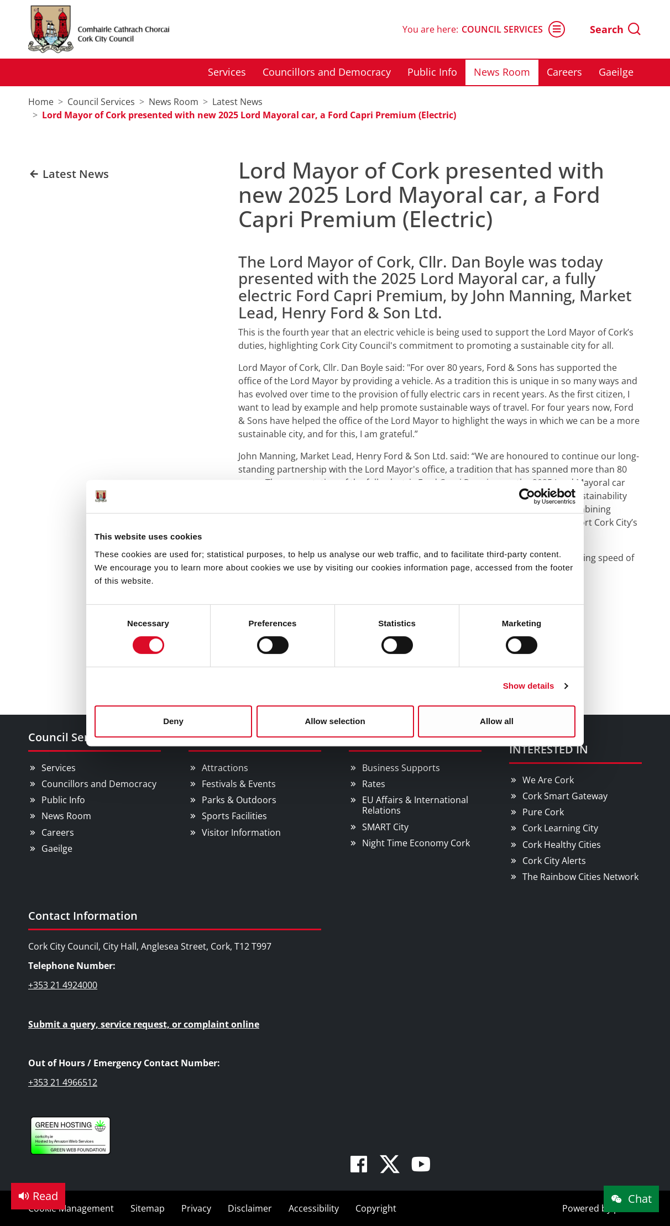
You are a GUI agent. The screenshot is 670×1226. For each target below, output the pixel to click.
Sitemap (147, 1208)
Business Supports (401, 768)
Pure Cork (543, 812)
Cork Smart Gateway (565, 796)
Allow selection (335, 721)
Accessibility (314, 1208)
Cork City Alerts (554, 861)
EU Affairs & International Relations (415, 805)
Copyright (375, 1208)
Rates (373, 784)
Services (227, 71)
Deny (173, 721)
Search (616, 29)
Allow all (497, 721)
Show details (528, 685)
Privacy (196, 1208)
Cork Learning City (560, 828)
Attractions (225, 768)
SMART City (385, 827)
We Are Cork (548, 780)
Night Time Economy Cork (416, 843)
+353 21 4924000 (62, 985)
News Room (502, 71)
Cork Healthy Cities (561, 845)
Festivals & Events (239, 784)
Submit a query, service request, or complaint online (143, 1024)
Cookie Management (71, 1208)
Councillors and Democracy (327, 71)
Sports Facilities (234, 816)
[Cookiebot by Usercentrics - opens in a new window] (527, 496)
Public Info (432, 71)
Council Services (513, 29)
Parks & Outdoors (239, 800)
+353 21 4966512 (62, 1082)
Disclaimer (250, 1208)
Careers (564, 71)
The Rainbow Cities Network (580, 877)
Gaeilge (616, 71)
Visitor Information (241, 832)
